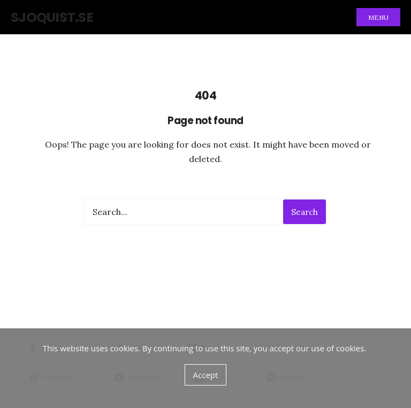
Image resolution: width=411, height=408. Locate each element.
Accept (205, 374)
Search (304, 212)
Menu (378, 17)
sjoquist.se (52, 17)
